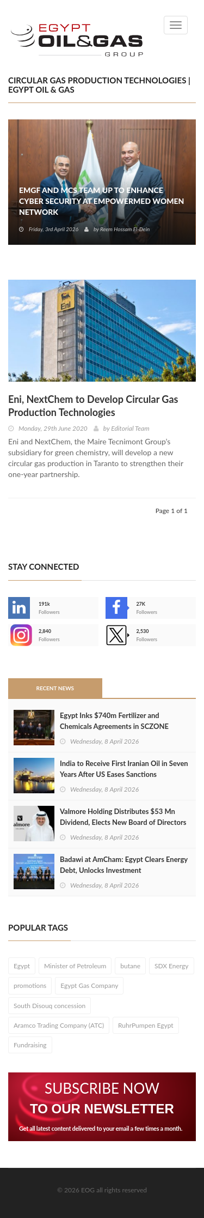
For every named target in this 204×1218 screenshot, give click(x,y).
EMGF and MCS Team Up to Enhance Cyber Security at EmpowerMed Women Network (101, 200)
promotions (30, 985)
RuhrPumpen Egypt (146, 1025)
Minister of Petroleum (75, 966)
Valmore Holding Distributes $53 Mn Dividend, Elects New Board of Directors (123, 817)
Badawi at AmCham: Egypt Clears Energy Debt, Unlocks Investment (124, 865)
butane (130, 966)
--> (19, 635)
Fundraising (30, 1045)
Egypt (22, 966)
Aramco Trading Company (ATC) (59, 1025)
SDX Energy (171, 966)
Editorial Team (130, 428)
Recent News (55, 688)
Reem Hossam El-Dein (125, 229)
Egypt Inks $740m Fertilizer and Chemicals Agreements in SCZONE (114, 721)
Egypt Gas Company (89, 985)
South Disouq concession (49, 1006)
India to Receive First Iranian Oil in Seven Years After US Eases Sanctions (124, 769)
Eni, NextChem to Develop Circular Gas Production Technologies (93, 405)
